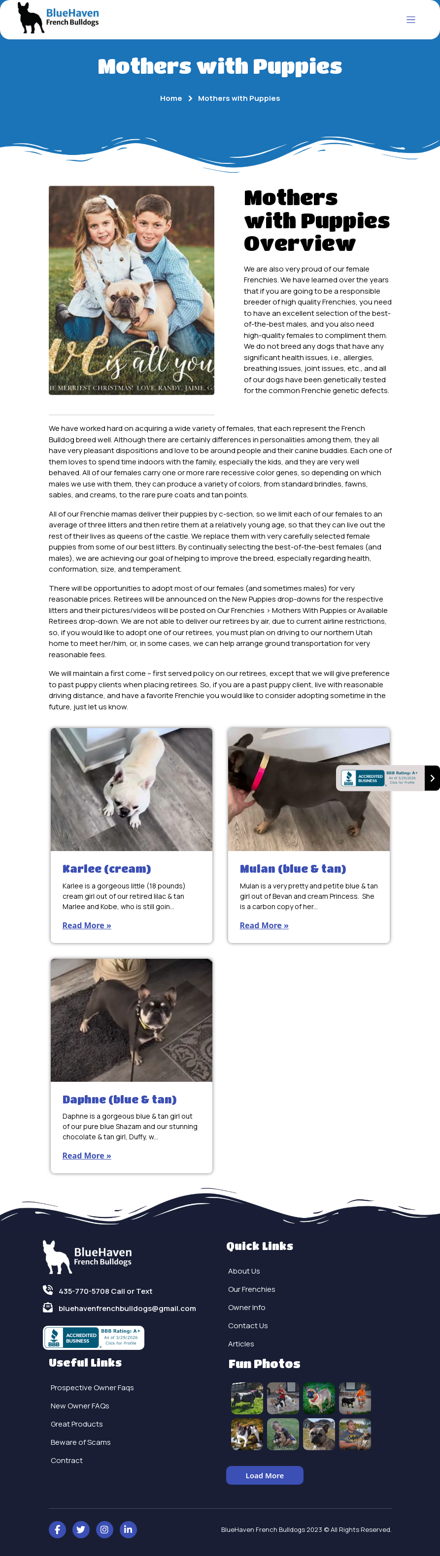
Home (171, 98)
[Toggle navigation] (411, 20)
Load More (265, 1475)
